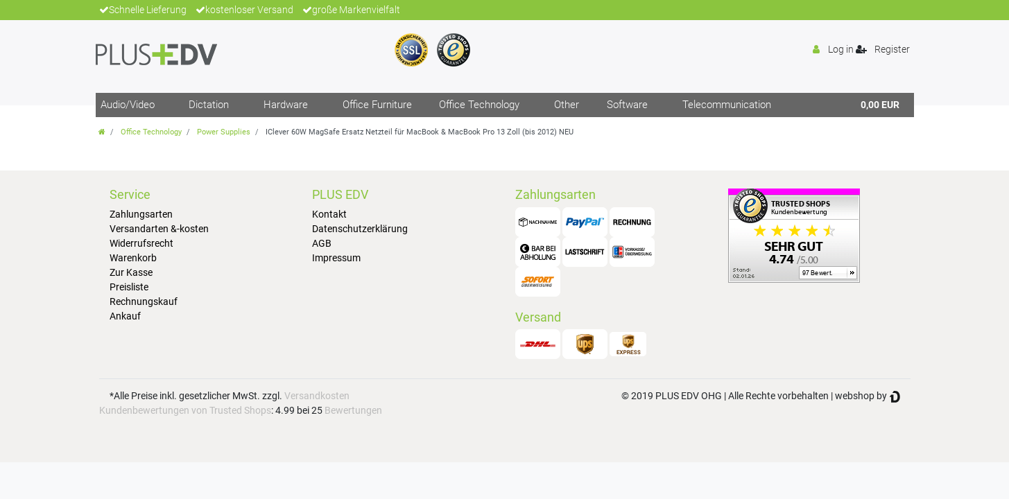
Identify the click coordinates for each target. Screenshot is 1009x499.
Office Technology (479, 104)
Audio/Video (128, 104)
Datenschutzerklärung (360, 228)
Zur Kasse (131, 272)
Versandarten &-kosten (159, 228)
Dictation (209, 104)
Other (566, 104)
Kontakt (329, 214)
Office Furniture (377, 104)
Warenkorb (133, 257)
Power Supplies (223, 132)
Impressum (336, 257)
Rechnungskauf (144, 301)
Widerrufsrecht (141, 243)
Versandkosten (317, 395)
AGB (321, 243)
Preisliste (129, 286)
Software (627, 104)
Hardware (286, 104)
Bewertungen (353, 410)
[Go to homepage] (101, 132)
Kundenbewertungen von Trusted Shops (185, 410)
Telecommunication (726, 104)
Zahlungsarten (141, 214)
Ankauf (125, 316)
